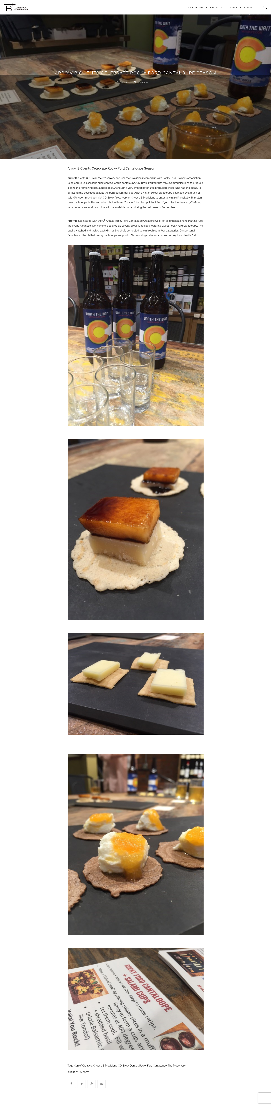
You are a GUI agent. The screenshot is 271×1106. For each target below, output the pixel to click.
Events (123, 82)
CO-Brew (91, 178)
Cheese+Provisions (132, 178)
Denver (134, 1065)
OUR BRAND (196, 7)
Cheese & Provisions (105, 1065)
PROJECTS (216, 7)
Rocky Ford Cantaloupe (153, 1065)
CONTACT (250, 7)
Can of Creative (83, 1065)
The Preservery (177, 1065)
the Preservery (106, 178)
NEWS (233, 7)
